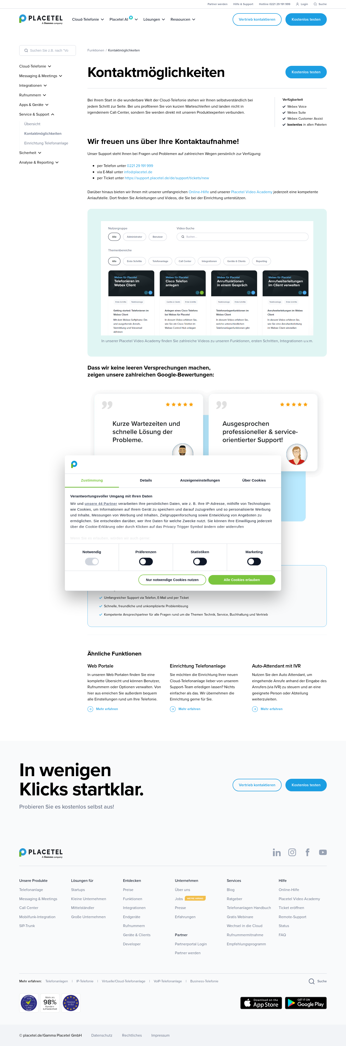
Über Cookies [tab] (254, 480)
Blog (231, 889)
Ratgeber (234, 899)
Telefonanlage (31, 889)
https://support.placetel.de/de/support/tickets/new (167, 178)
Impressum (160, 1035)
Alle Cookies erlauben (242, 580)
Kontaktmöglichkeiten (43, 133)
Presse (180, 907)
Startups (78, 889)
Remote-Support (292, 917)
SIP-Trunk (27, 925)
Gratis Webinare (240, 917)
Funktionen (132, 899)
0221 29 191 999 (140, 165)
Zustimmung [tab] (92, 480)
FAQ (282, 935)
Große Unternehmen (88, 917)
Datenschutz (101, 1035)
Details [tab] (146, 480)
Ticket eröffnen (291, 907)
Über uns (182, 889)
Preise (128, 889)
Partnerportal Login (191, 944)
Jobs (179, 899)
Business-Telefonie (204, 981)
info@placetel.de (138, 172)
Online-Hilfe (199, 192)
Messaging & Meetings (38, 899)
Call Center (28, 907)
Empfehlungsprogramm (246, 944)
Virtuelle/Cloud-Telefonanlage (123, 981)
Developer (132, 944)
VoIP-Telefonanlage (168, 981)
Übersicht (32, 124)
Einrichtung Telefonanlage (46, 143)
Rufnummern (134, 925)
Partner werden (188, 953)
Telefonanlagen (56, 981)
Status (284, 925)
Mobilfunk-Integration (37, 917)
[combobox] (47, 50)
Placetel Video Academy (251, 192)
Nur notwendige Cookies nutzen (172, 580)
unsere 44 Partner (101, 503)
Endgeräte (131, 917)
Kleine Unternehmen (88, 899)
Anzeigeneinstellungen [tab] (200, 480)
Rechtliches (132, 1035)
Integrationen (134, 907)
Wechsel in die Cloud (244, 925)
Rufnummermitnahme (245, 935)
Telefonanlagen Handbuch (249, 907)
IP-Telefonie (84, 981)
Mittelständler (82, 907)
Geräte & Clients (136, 935)
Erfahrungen (185, 917)
